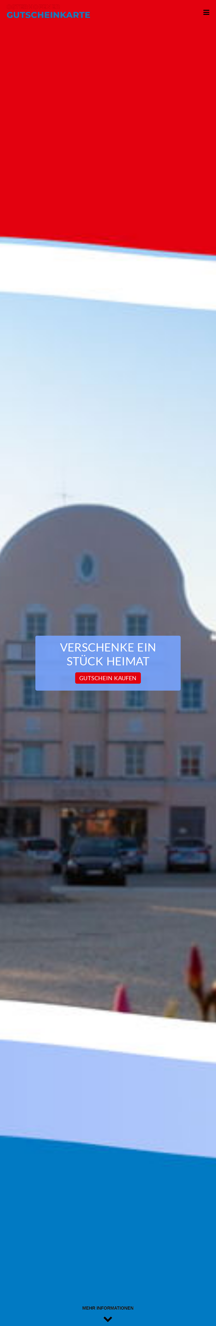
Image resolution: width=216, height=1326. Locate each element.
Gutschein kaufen (107, 678)
